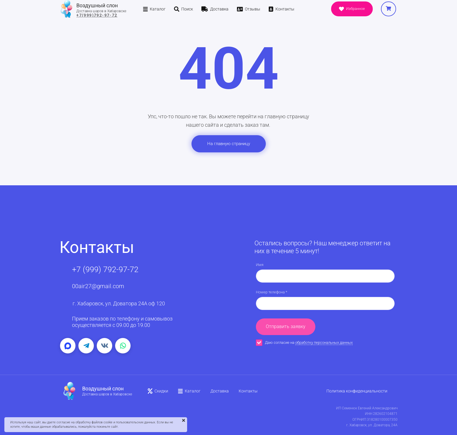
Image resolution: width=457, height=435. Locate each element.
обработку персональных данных (324, 342)
